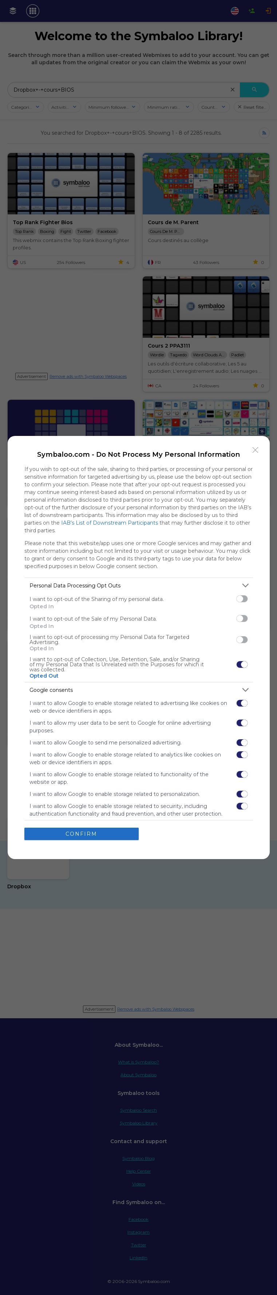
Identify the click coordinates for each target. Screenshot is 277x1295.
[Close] (255, 450)
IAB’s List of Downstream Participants (109, 523)
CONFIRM (81, 834)
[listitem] (138, 585)
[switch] (242, 598)
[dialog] (139, 647)
